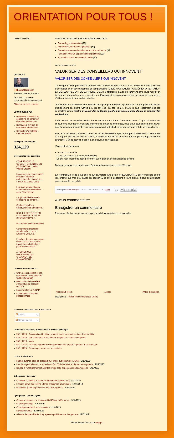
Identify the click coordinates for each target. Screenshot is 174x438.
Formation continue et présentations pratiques (79, 54)
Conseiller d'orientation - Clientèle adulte (27, 132)
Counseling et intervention (70, 43)
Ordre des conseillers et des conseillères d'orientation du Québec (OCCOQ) (29, 275)
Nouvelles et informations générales (74, 47)
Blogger (99, 422)
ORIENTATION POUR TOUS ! (83, 16)
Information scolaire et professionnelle (75, 57)
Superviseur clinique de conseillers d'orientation (27, 126)
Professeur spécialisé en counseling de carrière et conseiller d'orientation (27, 119)
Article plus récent (64, 292)
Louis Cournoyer (25, 90)
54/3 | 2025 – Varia (25, 341)
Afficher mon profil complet (26, 104)
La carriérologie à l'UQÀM (28, 290)
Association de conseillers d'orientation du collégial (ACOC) (28, 284)
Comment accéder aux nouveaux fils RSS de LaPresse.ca (43, 380)
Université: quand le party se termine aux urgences (39, 387)
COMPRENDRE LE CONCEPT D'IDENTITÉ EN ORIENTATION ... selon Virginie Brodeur (29, 165)
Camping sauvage (24, 403)
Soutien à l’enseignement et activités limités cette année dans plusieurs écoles (52, 368)
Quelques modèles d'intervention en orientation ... (30, 206)
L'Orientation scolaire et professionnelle (27, 294)
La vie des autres (24, 411)
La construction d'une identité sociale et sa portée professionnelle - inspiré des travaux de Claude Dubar (29, 178)
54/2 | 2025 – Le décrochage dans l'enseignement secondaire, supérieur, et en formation (56, 345)
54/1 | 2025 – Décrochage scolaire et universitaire (39, 348)
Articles (20, 314)
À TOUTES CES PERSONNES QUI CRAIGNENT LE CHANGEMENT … (25, 256)
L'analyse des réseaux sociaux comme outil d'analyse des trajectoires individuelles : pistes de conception (30, 243)
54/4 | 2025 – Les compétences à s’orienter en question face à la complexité (51, 337)
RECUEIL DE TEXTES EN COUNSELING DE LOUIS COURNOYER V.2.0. (28, 215)
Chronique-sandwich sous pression (32, 407)
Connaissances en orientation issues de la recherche (82, 50)
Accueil (107, 292)
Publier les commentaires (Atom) (83, 297)
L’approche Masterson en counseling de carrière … (28, 198)
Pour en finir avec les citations (30, 223)
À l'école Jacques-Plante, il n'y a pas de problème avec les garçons (47, 414)
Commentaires (24, 320)
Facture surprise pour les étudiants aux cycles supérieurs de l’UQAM (47, 361)
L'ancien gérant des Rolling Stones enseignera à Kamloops (43, 384)
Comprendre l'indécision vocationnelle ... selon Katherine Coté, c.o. (27, 231)
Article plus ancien (151, 292)
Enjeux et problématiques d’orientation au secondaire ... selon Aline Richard (29, 189)
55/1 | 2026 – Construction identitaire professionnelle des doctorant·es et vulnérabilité (55, 334)
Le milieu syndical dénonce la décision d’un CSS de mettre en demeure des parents (54, 364)
